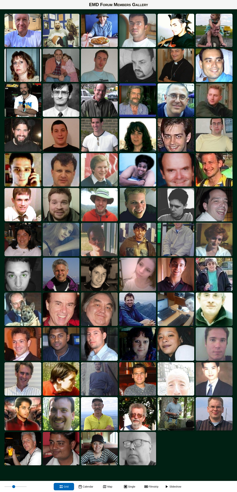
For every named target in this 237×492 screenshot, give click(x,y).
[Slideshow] (173, 486)
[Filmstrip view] (151, 486)
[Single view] (129, 486)
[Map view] (107, 486)
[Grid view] (64, 486)
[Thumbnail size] (15, 486)
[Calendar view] (86, 486)
